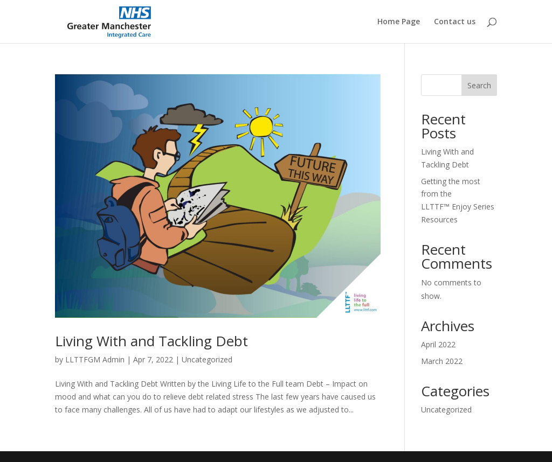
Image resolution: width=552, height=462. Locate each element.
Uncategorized (207, 359)
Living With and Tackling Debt (151, 341)
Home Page (398, 22)
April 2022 (438, 344)
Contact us (454, 22)
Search (479, 85)
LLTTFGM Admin (95, 359)
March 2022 (442, 361)
